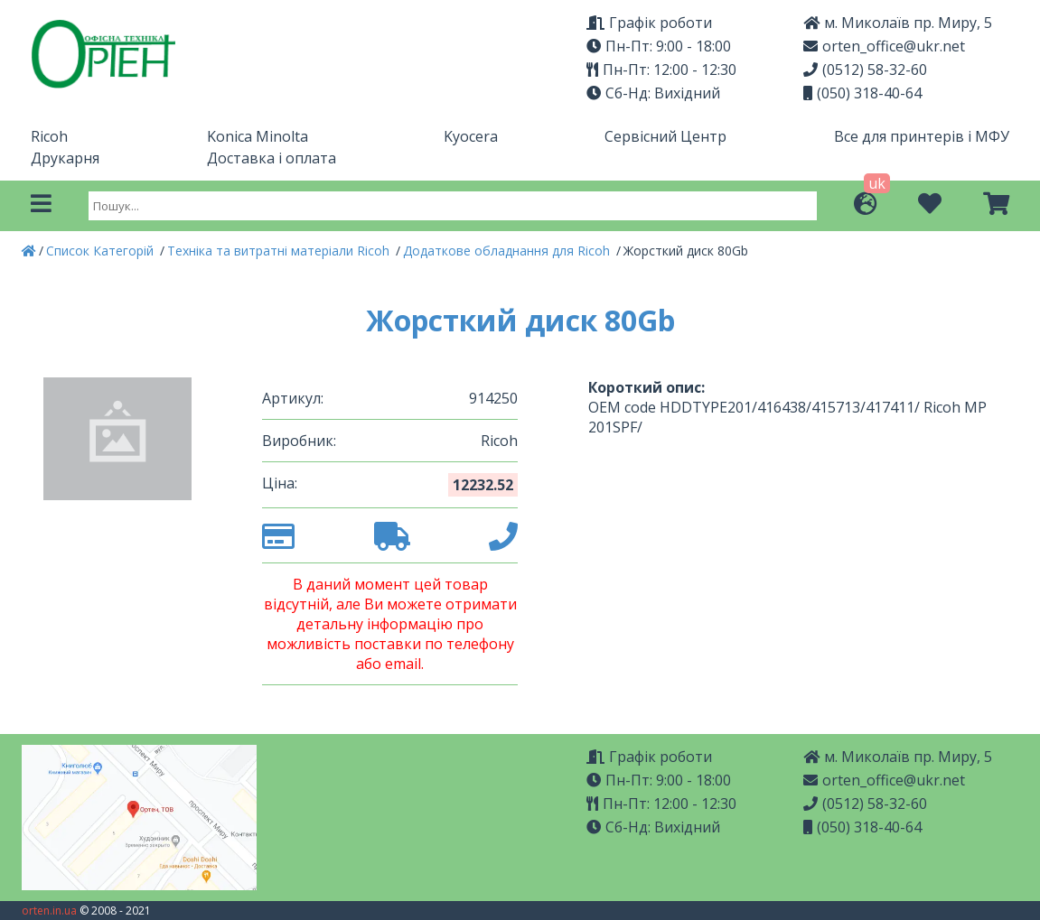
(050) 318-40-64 (862, 93)
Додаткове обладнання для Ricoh (508, 250)
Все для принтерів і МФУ (921, 136)
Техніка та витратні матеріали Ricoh (280, 250)
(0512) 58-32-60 (865, 69)
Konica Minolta (257, 136)
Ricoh (49, 136)
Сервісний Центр (665, 136)
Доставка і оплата (271, 158)
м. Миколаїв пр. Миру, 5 (897, 23)
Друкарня (65, 158)
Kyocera (471, 136)
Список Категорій (101, 250)
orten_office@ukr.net (884, 46)
